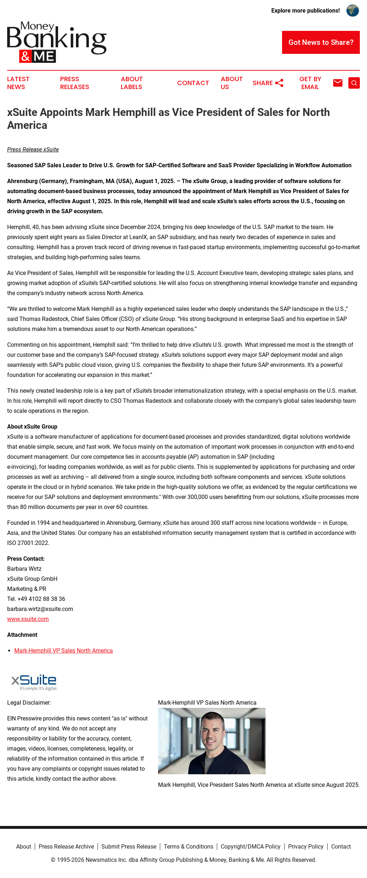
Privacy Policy (306, 846)
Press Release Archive (66, 846)
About (23, 846)
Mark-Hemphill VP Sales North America (63, 650)
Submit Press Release (128, 846)
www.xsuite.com (28, 619)
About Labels (132, 83)
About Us (232, 83)
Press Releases (74, 83)
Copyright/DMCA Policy (251, 846)
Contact (193, 83)
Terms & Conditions (188, 846)
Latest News (18, 83)
